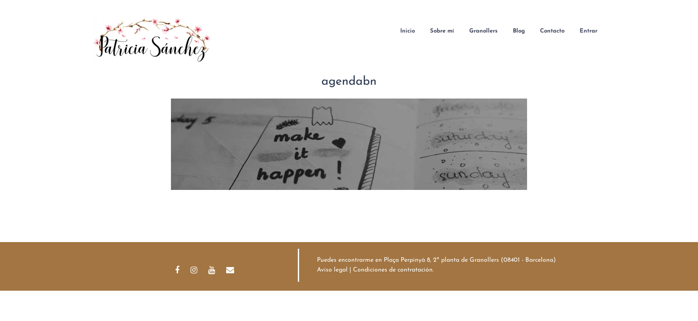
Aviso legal (332, 270)
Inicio (407, 31)
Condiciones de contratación (393, 270)
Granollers (483, 31)
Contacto (552, 31)
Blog (519, 31)
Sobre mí (442, 31)
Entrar (588, 31)
